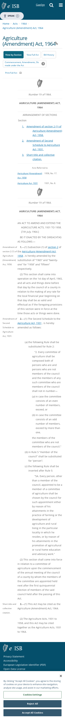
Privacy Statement (13, 656)
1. (23, 126)
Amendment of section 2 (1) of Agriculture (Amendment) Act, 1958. (44, 131)
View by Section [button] (13, 54)
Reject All (32, 705)
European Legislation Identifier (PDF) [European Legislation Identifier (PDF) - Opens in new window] (24, 664)
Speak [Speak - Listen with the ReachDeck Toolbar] (11, 15)
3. (23, 154)
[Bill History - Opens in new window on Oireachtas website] (49, 54)
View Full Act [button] (33, 54)
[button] (51, 6)
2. (23, 140)
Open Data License (14, 669)
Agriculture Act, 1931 (28, 183)
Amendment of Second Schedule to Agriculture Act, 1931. (43, 145)
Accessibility (10, 660)
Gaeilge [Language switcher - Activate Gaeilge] (40, 1)
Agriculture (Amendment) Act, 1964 (23, 28)
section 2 (53, 247)
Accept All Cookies (32, 714)
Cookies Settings (32, 696)
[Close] (61, 677)
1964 (24, 23)
